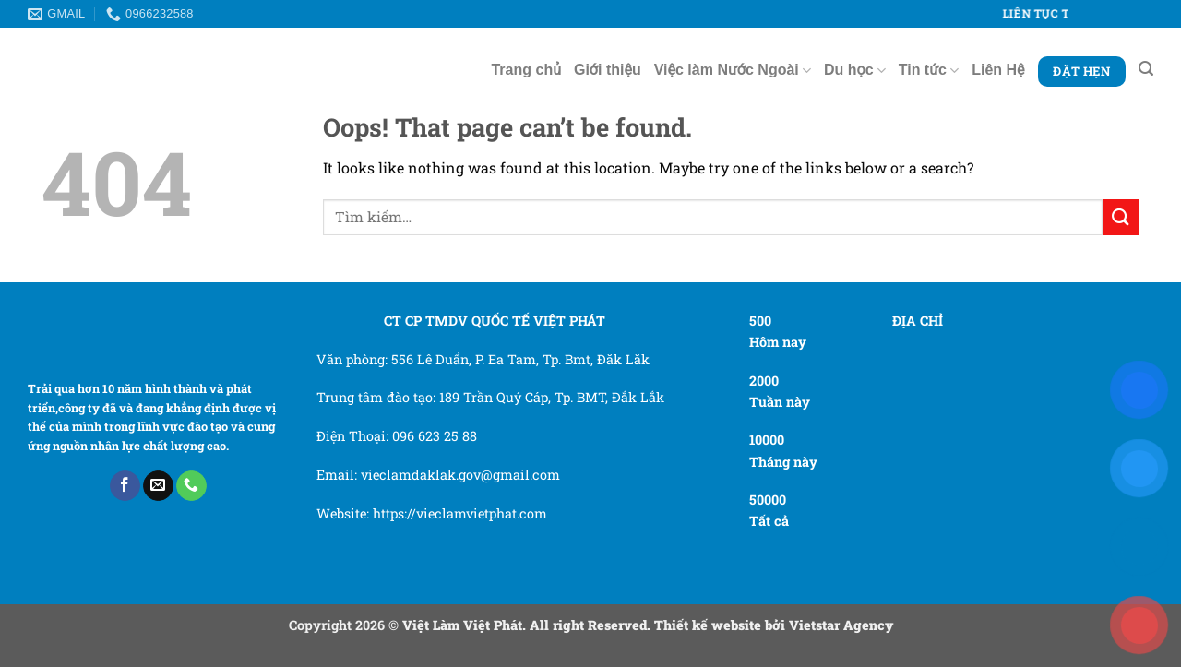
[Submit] (1121, 217)
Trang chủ (526, 69)
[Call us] (191, 486)
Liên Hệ (998, 69)
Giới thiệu (607, 69)
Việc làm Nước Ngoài (732, 70)
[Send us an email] (158, 486)
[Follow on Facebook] (125, 486)
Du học (855, 70)
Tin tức (929, 70)
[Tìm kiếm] (1146, 69)
